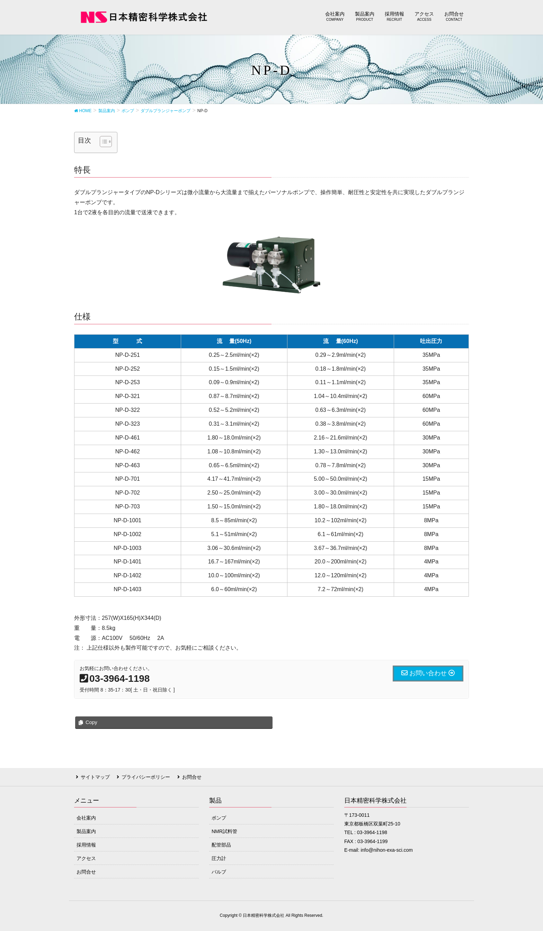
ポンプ (219, 816)
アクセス (86, 857)
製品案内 (86, 830)
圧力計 (219, 857)
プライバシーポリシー (142, 776)
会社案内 (86, 816)
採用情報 (86, 843)
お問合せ (186, 776)
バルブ (219, 870)
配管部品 (221, 843)
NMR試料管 (224, 830)
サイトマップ (93, 776)
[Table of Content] (106, 141)
